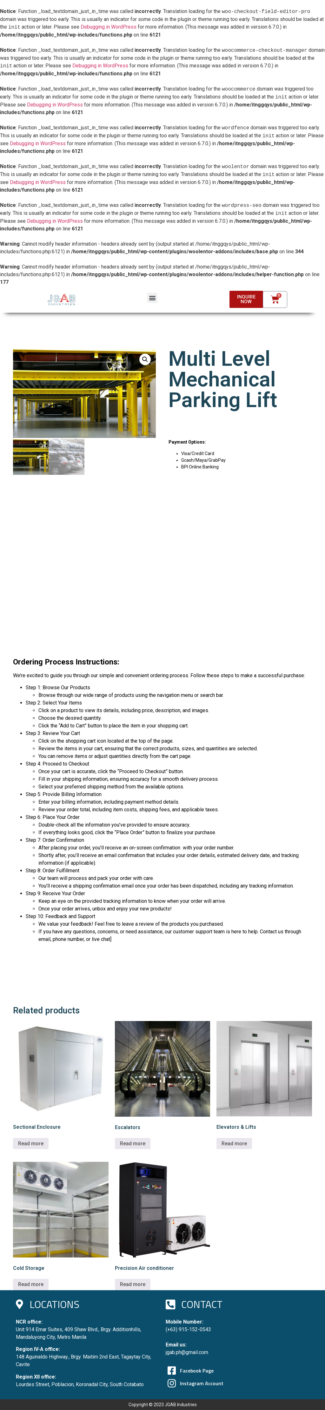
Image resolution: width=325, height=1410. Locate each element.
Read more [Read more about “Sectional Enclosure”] (30, 1144)
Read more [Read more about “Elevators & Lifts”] (234, 1144)
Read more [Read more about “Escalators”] (132, 1144)
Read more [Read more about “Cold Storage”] (30, 1284)
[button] (152, 298)
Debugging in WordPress (108, 27)
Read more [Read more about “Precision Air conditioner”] (132, 1284)
